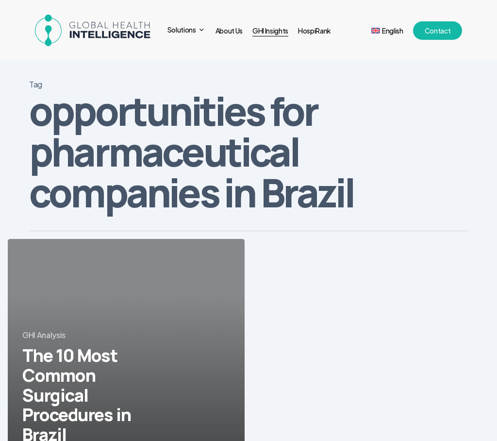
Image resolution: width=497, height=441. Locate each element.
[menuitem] (387, 30)
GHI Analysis (44, 335)
